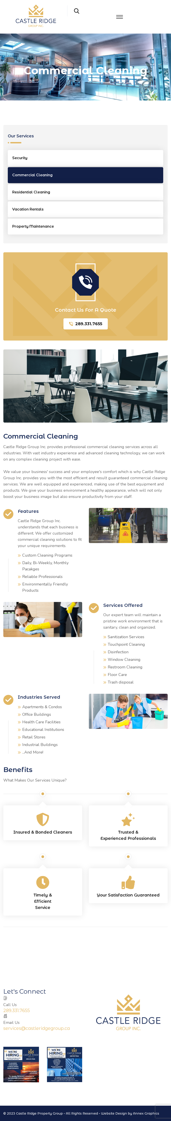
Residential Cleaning (31, 192)
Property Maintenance (33, 226)
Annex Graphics (146, 1113)
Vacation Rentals (28, 209)
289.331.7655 (85, 323)
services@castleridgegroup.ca (36, 1028)
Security (19, 158)
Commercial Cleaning (32, 175)
